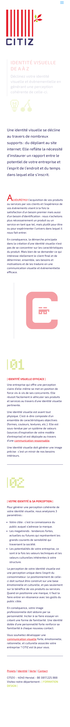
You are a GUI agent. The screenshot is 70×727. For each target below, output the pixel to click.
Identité (22, 670)
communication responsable (32, 440)
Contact (43, 670)
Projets (11, 670)
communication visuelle (22, 639)
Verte (32, 670)
